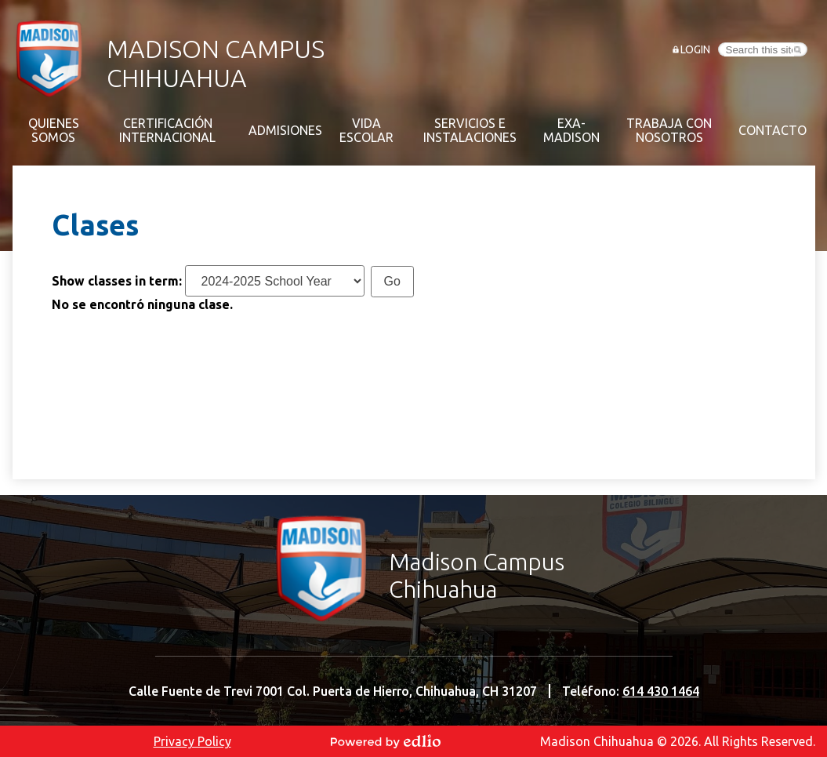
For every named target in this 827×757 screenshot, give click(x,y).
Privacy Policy (192, 741)
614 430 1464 (660, 691)
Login (695, 49)
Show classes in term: (117, 281)
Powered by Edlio (386, 741)
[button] (53, 130)
